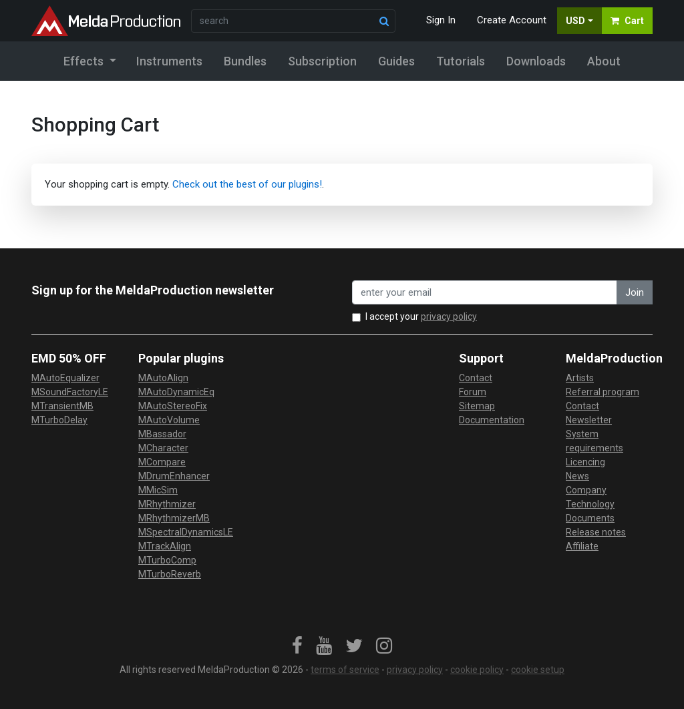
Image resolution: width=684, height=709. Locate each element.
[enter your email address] (484, 292)
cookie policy (477, 669)
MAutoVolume (169, 420)
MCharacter (163, 448)
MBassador (162, 434)
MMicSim (158, 490)
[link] (297, 646)
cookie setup (537, 669)
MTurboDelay (59, 420)
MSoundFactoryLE (69, 392)
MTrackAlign (164, 546)
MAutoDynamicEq (176, 392)
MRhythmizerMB (174, 518)
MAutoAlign (163, 378)
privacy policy (449, 316)
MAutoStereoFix (172, 406)
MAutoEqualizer (65, 378)
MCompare (162, 462)
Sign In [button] (441, 20)
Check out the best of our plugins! (247, 184)
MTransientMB (62, 406)
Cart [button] (627, 20)
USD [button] (575, 20)
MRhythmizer (167, 504)
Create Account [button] (511, 20)
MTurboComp (167, 560)
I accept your (421, 316)
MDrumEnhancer (174, 476)
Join (634, 292)
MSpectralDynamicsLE (185, 532)
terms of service (345, 669)
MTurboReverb (169, 574)
